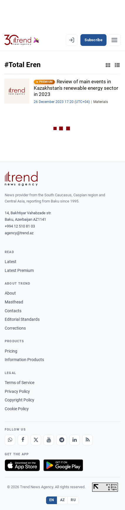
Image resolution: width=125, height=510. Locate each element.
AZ (62, 500)
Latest (10, 261)
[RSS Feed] (87, 440)
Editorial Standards (22, 319)
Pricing (11, 351)
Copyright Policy (19, 400)
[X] (36, 440)
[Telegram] (61, 440)
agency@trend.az (19, 233)
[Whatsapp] (10, 440)
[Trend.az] (21, 40)
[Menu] (114, 40)
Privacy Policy (17, 391)
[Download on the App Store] (22, 465)
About (10, 293)
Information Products (24, 359)
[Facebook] (23, 440)
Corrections (15, 328)
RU (73, 500)
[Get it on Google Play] (63, 465)
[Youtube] (48, 440)
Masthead (14, 302)
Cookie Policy (17, 408)
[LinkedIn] (74, 440)
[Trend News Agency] (21, 178)
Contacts (13, 310)
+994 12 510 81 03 (20, 226)
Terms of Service (19, 382)
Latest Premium (19, 270)
